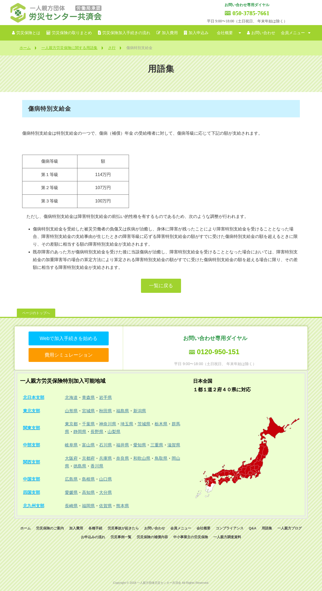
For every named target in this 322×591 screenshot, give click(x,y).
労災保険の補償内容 (152, 537)
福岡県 (88, 506)
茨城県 (144, 424)
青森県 (88, 397)
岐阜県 (71, 445)
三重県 (156, 445)
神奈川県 (107, 424)
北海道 (71, 397)
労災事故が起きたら (123, 528)
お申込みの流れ (93, 537)
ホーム (25, 48)
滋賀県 (173, 445)
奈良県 (122, 458)
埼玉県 (126, 424)
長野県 (97, 431)
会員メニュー (293, 33)
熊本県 (122, 506)
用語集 (267, 528)
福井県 (122, 445)
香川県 (97, 466)
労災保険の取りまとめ (72, 33)
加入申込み (199, 33)
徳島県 (79, 466)
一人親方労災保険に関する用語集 (69, 48)
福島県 (122, 411)
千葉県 (88, 424)
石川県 (105, 445)
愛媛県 (71, 492)
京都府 (88, 458)
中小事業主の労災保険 (190, 537)
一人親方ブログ (289, 528)
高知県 (88, 492)
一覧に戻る (161, 285)
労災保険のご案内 (50, 528)
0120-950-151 (218, 352)
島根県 (88, 479)
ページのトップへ (36, 313)
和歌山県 (141, 458)
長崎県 (71, 506)
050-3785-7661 (251, 13)
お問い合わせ (263, 33)
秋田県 (105, 411)
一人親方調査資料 (227, 537)
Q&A (252, 528)
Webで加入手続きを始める (68, 338)
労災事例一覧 (121, 537)
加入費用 (170, 33)
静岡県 (79, 431)
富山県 (88, 445)
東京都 (71, 424)
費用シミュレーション (69, 355)
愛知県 (139, 445)
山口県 (105, 479)
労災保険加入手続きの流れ (126, 33)
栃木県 (161, 424)
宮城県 (88, 411)
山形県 (71, 411)
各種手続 (95, 528)
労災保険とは (28, 33)
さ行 (112, 48)
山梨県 (114, 431)
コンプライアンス (230, 528)
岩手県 (105, 397)
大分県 (105, 492)
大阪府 (71, 458)
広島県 (71, 479)
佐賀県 (105, 506)
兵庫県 (105, 458)
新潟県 (139, 411)
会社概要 (225, 33)
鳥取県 (161, 458)
